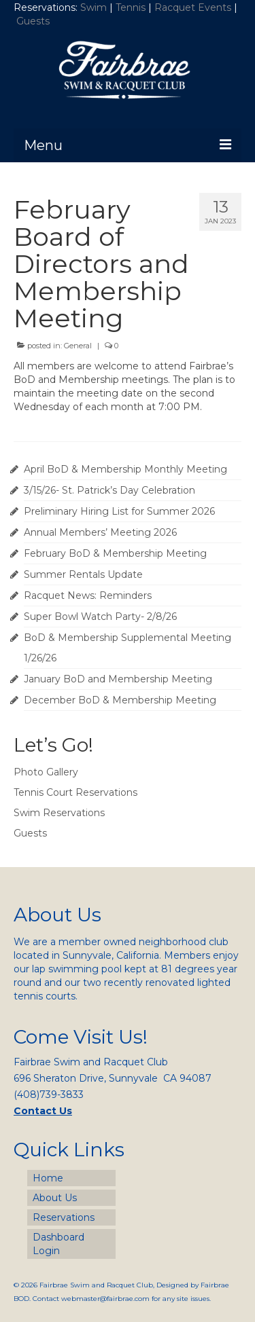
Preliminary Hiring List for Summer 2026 (119, 511)
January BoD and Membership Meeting (118, 679)
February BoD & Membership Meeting (115, 553)
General (78, 345)
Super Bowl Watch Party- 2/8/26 (100, 616)
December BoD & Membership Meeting (120, 700)
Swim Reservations (59, 813)
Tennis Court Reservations (75, 792)
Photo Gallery (46, 772)
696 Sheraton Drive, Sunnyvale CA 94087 (112, 1078)
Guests (34, 21)
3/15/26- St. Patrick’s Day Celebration (109, 490)
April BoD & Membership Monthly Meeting (125, 469)
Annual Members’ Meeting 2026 (100, 532)
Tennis (131, 7)
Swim (94, 7)
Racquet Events (192, 7)
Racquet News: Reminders (88, 595)
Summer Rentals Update (83, 574)
